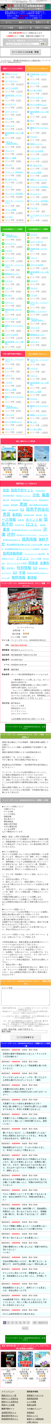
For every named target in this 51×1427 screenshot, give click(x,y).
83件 (18, 206)
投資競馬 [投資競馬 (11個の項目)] (14, 505)
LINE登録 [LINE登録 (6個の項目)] (6, 505)
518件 (18, 161)
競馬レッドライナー (38, 311)
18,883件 (20, 220)
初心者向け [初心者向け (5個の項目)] (44, 549)
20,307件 (20, 84)
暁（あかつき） (11, 179)
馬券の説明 (31, 1408)
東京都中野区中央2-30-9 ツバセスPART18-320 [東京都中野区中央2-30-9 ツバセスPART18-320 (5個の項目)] (26, 530)
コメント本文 (7, 988)
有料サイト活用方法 (9, 1402)
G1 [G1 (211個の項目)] (22, 509)
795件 (18, 175)
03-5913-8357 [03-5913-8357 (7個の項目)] (40, 490)
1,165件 (44, 108)
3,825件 (44, 124)
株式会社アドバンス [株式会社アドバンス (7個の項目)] (30, 500)
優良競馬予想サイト (9, 1419)
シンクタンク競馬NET (8, 1373)
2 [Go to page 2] (8, 1326)
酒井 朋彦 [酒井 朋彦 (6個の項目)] (39, 515)
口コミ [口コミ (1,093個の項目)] (32, 524)
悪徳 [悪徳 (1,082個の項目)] (23, 504)
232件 (18, 254)
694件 (18, 190)
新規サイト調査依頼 (35, 1422)
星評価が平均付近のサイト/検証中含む (27, 60)
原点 (32, 121)
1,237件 (19, 91)
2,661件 (44, 238)
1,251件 (19, 129)
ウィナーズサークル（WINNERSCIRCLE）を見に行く (25, 728)
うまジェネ (9, 126)
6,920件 (19, 197)
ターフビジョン (11, 81)
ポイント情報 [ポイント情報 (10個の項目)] (36, 559)
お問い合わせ (32, 1425)
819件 (18, 115)
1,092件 (44, 220)
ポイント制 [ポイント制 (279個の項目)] (34, 519)
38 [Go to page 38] (35, 1326)
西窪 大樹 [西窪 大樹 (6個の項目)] (6, 500)
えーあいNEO (36, 90)
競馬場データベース (35, 1399)
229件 (18, 277)
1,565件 (19, 107)
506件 (43, 183)
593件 (18, 77)
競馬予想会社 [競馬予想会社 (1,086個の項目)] (37, 509)
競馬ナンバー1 (11, 74)
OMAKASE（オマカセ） (13, 96)
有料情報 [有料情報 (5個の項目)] (42, 525)
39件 (18, 122)
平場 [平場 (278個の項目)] (22, 572)
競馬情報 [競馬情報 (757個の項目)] (29, 539)
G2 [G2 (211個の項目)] (15, 572)
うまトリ (8, 186)
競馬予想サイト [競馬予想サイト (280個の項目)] (22, 490)
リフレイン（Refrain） (14, 172)
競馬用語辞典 (32, 1402)
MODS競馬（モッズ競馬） (14, 134)
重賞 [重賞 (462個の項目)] (6, 529)
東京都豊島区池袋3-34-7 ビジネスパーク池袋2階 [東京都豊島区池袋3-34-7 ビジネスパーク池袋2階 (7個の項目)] (22, 549)
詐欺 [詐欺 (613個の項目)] (36, 495)
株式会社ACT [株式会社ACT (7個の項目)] (43, 500)
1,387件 (44, 315)
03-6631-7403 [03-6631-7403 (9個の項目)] (29, 515)
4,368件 (8, 1385)
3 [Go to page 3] (12, 1326)
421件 (18, 100)
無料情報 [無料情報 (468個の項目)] (18, 577)
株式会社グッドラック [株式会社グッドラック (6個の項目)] (23, 495)
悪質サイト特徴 (7, 1408)
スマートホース (11, 111)
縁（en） (9, 295)
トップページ (6, 60)
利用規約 (30, 1416)
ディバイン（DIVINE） (14, 194)
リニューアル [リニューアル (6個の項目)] (43, 535)
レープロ (8, 217)
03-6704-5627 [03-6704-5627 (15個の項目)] (8, 496)
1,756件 (19, 298)
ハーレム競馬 (10, 210)
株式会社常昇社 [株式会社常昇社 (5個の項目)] (16, 500)
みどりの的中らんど (38, 105)
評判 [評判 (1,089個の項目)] (11, 534)
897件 (18, 147)
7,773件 (19, 182)
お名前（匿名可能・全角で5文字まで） (17, 1032)
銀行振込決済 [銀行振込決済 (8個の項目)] (13, 510)
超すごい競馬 (10, 158)
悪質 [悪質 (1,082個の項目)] (6, 514)
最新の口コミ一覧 (8, 1399)
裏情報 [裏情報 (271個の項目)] (32, 577)
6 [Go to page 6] (24, 1326)
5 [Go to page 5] (20, 1326)
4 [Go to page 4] (16, 1326)
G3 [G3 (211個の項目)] (35, 568)
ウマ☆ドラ (9, 151)
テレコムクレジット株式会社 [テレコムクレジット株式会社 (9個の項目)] (35, 554)
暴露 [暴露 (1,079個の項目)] (45, 495)
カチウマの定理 (11, 88)
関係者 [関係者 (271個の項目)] (33, 563)
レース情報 (31, 1405)
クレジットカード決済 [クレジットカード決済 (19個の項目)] (17, 563)
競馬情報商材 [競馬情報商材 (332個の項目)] (13, 553)
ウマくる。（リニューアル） (14, 202)
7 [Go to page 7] (28, 1326)
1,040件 (19, 154)
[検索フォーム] (22, 43)
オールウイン (10, 104)
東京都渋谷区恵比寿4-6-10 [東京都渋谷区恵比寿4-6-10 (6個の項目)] (11, 540)
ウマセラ (34, 235)
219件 (18, 168)
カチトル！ (9, 302)
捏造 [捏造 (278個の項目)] (6, 490)
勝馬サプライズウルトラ (39, 129)
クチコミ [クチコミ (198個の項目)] (22, 558)
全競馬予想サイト (8, 1416)
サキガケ (8, 165)
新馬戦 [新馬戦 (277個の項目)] (17, 514)
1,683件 (44, 93)
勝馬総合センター (12, 274)
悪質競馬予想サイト (9, 1422)
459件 (43, 133)
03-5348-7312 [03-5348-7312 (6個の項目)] (19, 525)
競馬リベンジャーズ (38, 180)
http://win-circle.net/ (19, 645)
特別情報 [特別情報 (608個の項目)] (24, 568)
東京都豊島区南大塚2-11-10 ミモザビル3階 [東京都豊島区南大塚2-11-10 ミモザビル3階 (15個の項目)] (24, 545)
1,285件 (19, 213)
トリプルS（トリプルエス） (40, 216)
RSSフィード (32, 1419)
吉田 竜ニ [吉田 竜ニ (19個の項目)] (10, 568)
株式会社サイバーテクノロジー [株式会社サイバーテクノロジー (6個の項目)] (27, 535)
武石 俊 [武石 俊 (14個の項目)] (21, 520)
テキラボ (8, 119)
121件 (18, 138)
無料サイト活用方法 (9, 1405)
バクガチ (8, 251)
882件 (18, 306)
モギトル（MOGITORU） (12, 143)
